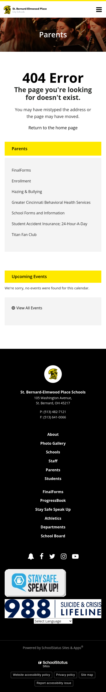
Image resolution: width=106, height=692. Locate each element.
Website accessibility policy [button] (31, 674)
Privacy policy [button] (65, 674)
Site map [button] (87, 674)
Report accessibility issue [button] (54, 683)
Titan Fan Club (24, 234)
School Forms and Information (38, 213)
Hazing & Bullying (27, 191)
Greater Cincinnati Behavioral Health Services (51, 202)
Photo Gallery (53, 443)
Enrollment (21, 181)
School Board (53, 536)
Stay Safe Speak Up (53, 509)
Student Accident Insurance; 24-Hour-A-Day (49, 223)
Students (53, 478)
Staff (53, 461)
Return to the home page (52, 127)
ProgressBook (53, 500)
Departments (53, 527)
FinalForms (28, 171)
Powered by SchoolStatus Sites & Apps (53, 647)
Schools (53, 452)
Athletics (53, 518)
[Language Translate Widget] (53, 621)
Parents (19, 148)
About (53, 434)
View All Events (29, 308)
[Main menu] (99, 9)
